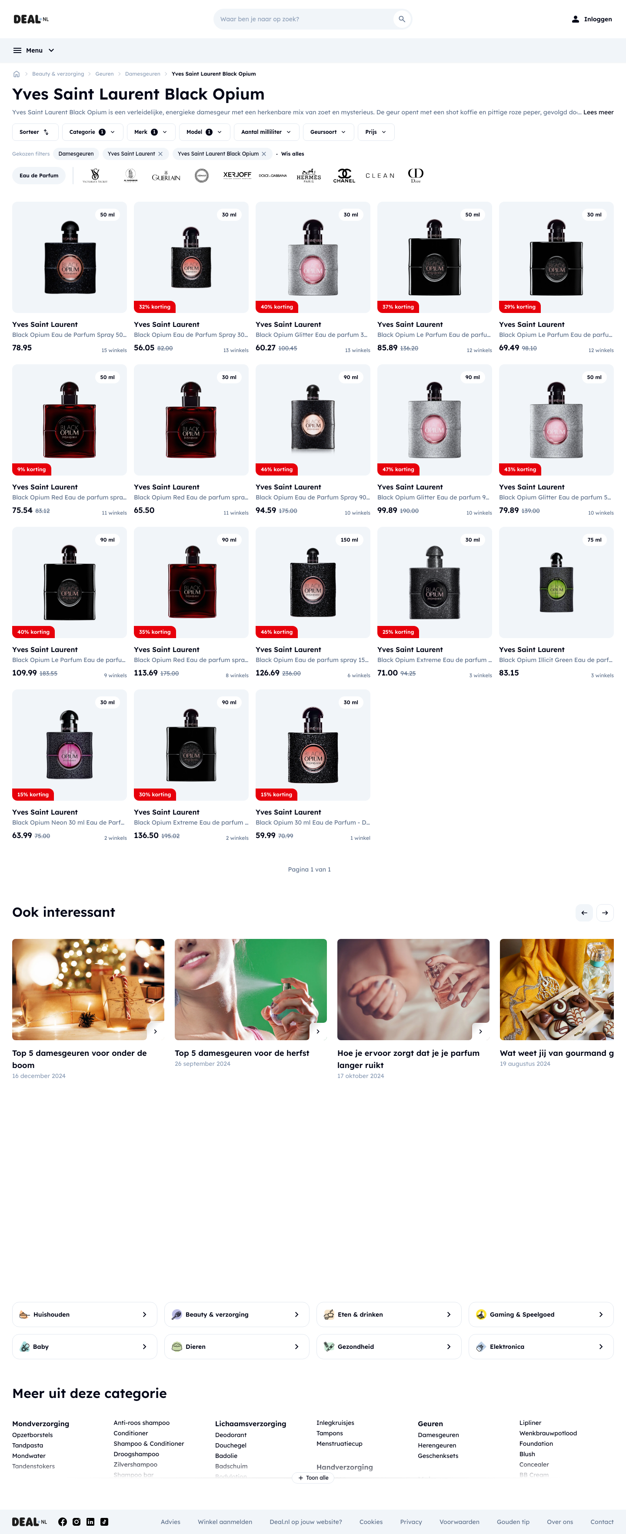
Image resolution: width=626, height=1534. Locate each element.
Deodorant (231, 1435)
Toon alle (313, 1477)
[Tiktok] (104, 1522)
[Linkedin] (90, 1522)
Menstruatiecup (339, 1443)
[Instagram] (76, 1522)
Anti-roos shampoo (141, 1423)
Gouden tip (513, 1522)
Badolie (226, 1456)
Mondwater (29, 1456)
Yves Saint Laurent (136, 153)
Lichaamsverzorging (250, 1423)
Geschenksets (438, 1456)
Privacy (411, 1522)
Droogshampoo (136, 1454)
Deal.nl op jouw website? (306, 1522)
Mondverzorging (40, 1423)
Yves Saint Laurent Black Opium (214, 73)
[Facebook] (62, 1522)
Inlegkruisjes (335, 1423)
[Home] (16, 74)
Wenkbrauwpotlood (548, 1433)
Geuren (104, 73)
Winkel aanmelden (225, 1522)
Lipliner (530, 1423)
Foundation (536, 1443)
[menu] (34, 50)
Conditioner (130, 1433)
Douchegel (230, 1445)
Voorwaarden (459, 1522)
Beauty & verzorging (58, 73)
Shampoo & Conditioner (148, 1443)
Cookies (371, 1522)
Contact (602, 1522)
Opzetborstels (32, 1435)
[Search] (402, 19)
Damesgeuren (142, 73)
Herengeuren (437, 1445)
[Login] (591, 19)
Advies (170, 1522)
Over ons (560, 1522)
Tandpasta (27, 1445)
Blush (527, 1454)
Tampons (329, 1433)
